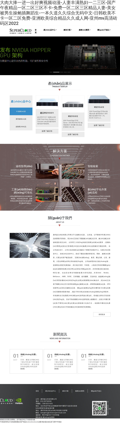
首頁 (36, 31)
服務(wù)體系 (84, 30)
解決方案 (67, 30)
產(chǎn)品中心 (49, 30)
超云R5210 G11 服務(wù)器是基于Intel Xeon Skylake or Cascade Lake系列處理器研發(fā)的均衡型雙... (46, 120)
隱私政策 (39, 417)
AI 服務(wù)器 (21, 111)
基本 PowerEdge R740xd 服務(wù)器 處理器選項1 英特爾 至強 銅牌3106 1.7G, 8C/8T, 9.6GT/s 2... (98, 115)
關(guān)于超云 (103, 30)
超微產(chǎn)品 (21, 126)
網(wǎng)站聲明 (49, 417)
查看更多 (102, 314)
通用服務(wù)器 (21, 119)
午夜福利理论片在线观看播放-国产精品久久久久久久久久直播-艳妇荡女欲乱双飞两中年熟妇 (31, 422)
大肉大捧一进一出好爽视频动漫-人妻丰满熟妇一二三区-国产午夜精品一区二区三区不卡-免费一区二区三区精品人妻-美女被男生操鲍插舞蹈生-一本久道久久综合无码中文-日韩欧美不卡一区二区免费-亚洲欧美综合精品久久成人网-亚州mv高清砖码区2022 (58, 13)
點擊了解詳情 (47, 131)
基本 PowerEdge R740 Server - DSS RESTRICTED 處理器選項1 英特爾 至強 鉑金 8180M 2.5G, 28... (72, 124)
